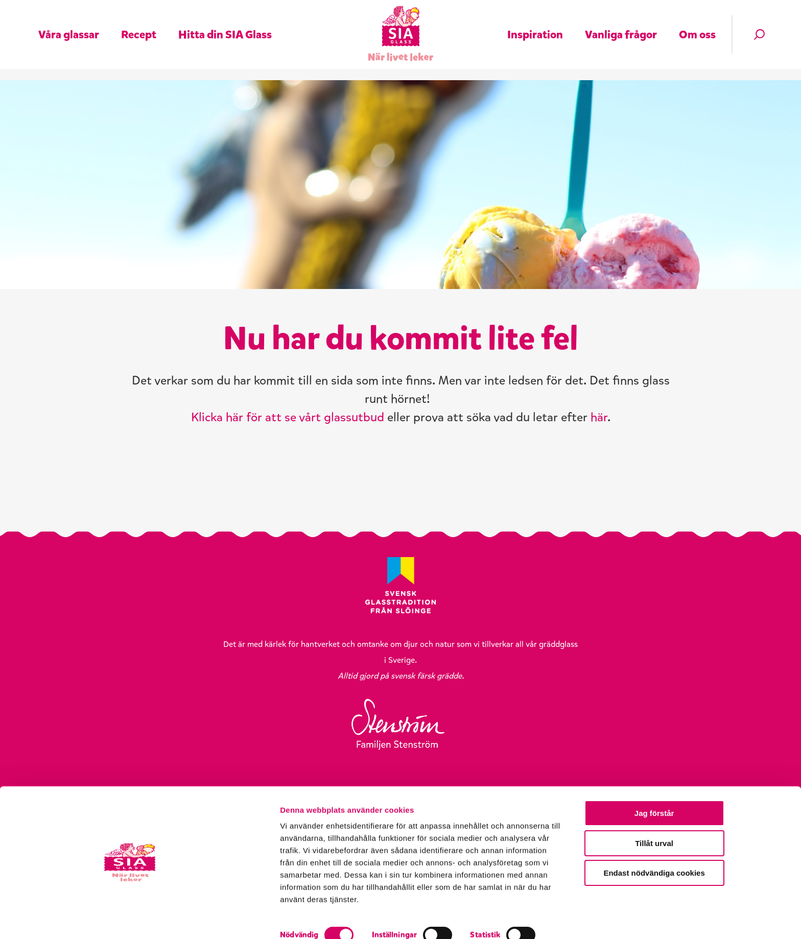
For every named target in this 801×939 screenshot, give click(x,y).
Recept (138, 27)
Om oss (697, 27)
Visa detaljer (550, 919)
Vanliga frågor (621, 27)
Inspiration (535, 27)
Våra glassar (68, 27)
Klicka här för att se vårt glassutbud (287, 447)
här (599, 447)
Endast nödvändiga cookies (715, 897)
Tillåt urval (716, 867)
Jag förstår (716, 837)
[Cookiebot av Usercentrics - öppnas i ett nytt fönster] (66, 919)
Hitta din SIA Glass (225, 27)
